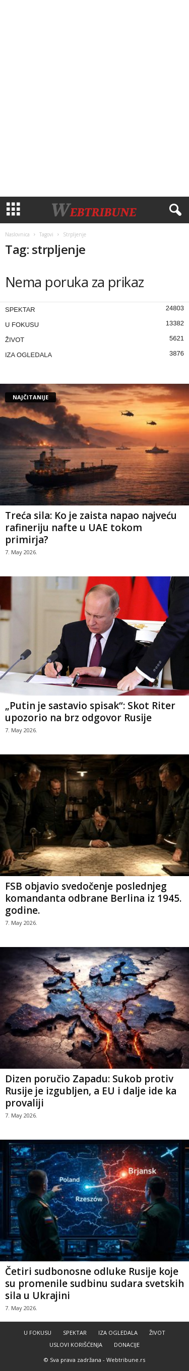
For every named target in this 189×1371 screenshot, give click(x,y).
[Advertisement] (94, 98)
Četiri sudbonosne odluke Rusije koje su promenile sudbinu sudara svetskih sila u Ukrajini (94, 1283)
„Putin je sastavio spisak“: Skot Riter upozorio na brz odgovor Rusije (90, 711)
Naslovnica (17, 234)
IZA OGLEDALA (28, 355)
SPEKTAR (20, 309)
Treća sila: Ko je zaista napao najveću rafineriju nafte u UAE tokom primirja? (91, 527)
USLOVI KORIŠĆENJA (75, 1344)
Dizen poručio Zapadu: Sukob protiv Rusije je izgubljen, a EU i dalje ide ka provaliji (90, 1090)
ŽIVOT (14, 340)
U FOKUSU (22, 324)
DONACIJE (127, 1344)
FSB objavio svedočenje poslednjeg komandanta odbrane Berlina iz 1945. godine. (93, 898)
